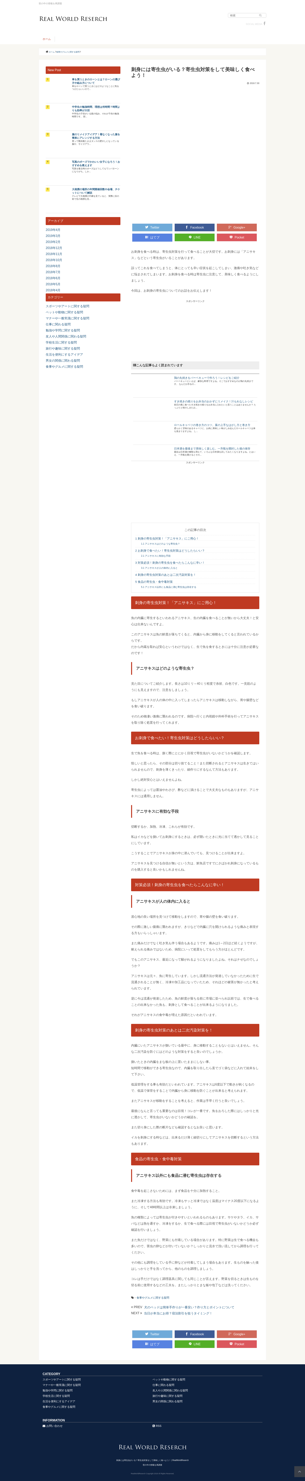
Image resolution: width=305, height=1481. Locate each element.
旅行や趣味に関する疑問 (63, 348)
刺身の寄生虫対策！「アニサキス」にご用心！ (167, 538)
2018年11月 (54, 254)
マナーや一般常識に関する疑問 (67, 318)
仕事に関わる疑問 (58, 324)
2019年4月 (53, 229)
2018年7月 (53, 272)
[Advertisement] (195, 330)
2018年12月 (54, 248)
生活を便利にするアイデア (64, 354)
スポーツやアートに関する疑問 (67, 306)
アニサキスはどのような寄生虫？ (160, 543)
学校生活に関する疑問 (61, 342)
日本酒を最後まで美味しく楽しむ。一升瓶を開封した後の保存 (212, 448)
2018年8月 (53, 266)
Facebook (194, 227)
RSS (156, 1425)
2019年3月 (53, 236)
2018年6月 (53, 278)
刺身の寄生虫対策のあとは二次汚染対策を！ (165, 574)
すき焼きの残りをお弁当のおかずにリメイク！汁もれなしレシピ (213, 401)
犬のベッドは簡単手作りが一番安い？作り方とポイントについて (189, 1307)
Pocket (237, 237)
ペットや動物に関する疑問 (64, 312)
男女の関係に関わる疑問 (63, 360)
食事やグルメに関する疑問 (153, 1297)
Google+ (236, 227)
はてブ (152, 237)
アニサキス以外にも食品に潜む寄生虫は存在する (168, 587)
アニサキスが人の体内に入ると (159, 568)
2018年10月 (54, 260)
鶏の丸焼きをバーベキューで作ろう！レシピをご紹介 (206, 377)
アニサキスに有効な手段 (156, 556)
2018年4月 (53, 290)
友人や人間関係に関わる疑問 (66, 336)
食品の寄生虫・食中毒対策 (154, 581)
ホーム (47, 39)
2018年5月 (53, 284)
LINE (195, 237)
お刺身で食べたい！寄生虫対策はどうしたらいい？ (170, 550)
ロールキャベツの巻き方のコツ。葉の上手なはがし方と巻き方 (212, 425)
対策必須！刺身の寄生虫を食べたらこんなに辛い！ (170, 562)
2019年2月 (53, 242)
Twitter (152, 227)
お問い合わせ (53, 1425)
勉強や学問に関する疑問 (63, 330)
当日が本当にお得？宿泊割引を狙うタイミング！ (178, 1313)
